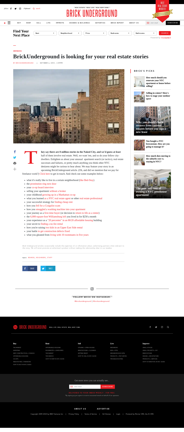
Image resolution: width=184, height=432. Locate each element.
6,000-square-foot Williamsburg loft (48, 216)
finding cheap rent (64, 202)
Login (118, 414)
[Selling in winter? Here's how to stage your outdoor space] (139, 97)
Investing (16, 350)
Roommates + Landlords (54, 350)
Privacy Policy (74, 414)
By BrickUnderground (23, 63)
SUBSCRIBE (173, 23)
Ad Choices (106, 414)
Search (164, 33)
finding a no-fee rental (51, 224)
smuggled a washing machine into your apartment (60, 209)
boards (31, 257)
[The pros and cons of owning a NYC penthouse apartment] (152, 184)
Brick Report (117, 23)
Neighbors (41, 257)
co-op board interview (43, 187)
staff (49, 257)
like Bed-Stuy (87, 180)
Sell (39, 23)
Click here (45, 173)
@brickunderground (83, 301)
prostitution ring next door (43, 183)
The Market (17, 347)
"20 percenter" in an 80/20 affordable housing (70, 220)
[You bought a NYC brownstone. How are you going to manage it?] (139, 145)
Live (49, 23)
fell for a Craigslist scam (48, 205)
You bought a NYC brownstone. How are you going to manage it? (158, 144)
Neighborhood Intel (117, 353)
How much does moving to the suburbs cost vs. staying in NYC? (158, 159)
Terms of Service (91, 414)
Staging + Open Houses (86, 347)
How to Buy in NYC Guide (22, 364)
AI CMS (151, 414)
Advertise (100, 23)
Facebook (11, 8)
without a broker (58, 191)
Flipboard (27, 8)
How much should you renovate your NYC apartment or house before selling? (158, 81)
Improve (60, 23)
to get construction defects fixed (53, 231)
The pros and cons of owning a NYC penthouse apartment (151, 191)
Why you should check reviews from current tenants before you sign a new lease (151, 127)
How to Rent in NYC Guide (55, 359)
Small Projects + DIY (150, 350)
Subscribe (107, 387)
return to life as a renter (87, 213)
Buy (19, 23)
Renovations (147, 353)
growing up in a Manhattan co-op (58, 194)
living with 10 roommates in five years (69, 234)
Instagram (20, 8)
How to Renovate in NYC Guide (154, 362)
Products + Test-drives (118, 356)
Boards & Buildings (80, 23)
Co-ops (15, 359)
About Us (134, 23)
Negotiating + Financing (22, 362)
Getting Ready (83, 353)
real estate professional (91, 198)
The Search (50, 356)
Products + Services (150, 359)
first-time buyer (52, 213)
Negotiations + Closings (87, 350)
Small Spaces (147, 347)
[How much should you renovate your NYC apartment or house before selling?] (139, 82)
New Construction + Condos (24, 353)
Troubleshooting (116, 359)
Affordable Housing (20, 356)
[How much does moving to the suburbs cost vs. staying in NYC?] (139, 159)
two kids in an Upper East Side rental (64, 227)
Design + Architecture (151, 356)
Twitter (15, 8)
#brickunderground (101, 301)
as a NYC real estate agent (57, 198)
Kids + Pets (114, 350)
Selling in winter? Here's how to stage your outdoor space (158, 96)
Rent (28, 23)
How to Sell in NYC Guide (87, 356)
